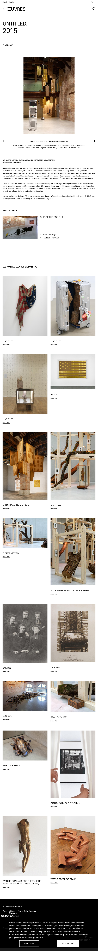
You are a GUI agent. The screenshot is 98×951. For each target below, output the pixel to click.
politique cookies (16, 937)
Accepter (68, 943)
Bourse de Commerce (12, 906)
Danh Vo (8, 45)
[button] (93, 141)
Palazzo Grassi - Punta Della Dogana (19, 911)
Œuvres (16, 9)
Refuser (29, 943)
